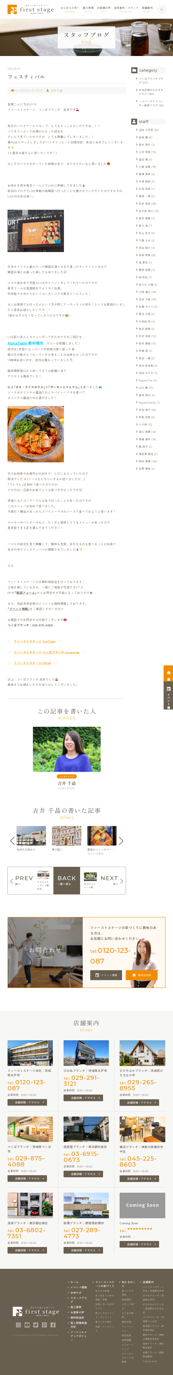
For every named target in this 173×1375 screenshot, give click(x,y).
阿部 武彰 (145, 417)
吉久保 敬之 (146, 211)
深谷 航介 (145, 248)
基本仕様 (126, 1321)
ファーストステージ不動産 (128, 1357)
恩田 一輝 (145, 358)
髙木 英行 (145, 144)
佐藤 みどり (146, 306)
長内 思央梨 (146, 365)
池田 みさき (146, 373)
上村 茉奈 (145, 152)
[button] (12, 841)
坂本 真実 (145, 343)
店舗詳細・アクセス (27, 1102)
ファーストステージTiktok (32, 663)
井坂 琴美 (145, 255)
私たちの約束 (102, 1290)
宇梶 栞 (143, 351)
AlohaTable (17, 343)
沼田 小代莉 (146, 130)
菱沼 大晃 (145, 314)
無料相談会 (145, 975)
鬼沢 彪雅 (145, 329)
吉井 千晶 (57, 90)
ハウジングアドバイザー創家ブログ (151, 103)
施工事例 (76, 1307)
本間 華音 (145, 468)
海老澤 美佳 (146, 454)
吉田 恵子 (145, 410)
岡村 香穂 (145, 461)
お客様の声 (77, 1312)
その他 (143, 424)
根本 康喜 (145, 218)
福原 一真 (145, 196)
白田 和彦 (145, 189)
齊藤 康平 (145, 439)
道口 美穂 (145, 432)
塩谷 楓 (143, 159)
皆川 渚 (143, 225)
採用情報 (126, 1340)
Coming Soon (150, 1361)
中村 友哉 (145, 336)
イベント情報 (18, 608)
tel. (110, 955)
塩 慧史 (143, 262)
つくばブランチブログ (29, 90)
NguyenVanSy (147, 402)
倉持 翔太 (145, 395)
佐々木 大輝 (146, 284)
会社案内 (126, 1299)
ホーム (75, 1282)
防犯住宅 (126, 1335)
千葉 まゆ (145, 240)
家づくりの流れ (103, 1321)
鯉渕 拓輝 (145, 270)
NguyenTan (146, 380)
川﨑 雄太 (145, 292)
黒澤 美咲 (145, 174)
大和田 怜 (145, 321)
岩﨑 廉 (143, 137)
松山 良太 (145, 233)
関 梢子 (143, 446)
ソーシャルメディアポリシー (79, 1336)
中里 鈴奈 (145, 181)
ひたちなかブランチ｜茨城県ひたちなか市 (153, 1308)
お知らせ (76, 1292)
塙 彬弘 (143, 277)
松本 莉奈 (145, 203)
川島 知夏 (145, 167)
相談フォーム (25, 592)
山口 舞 (143, 387)
